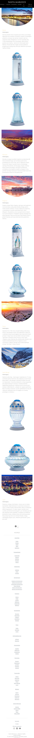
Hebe (17, 598)
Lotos (17, 631)
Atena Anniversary (17, 587)
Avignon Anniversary (17, 581)
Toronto (17, 614)
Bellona (17, 605)
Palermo (17, 697)
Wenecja (17, 699)
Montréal (17, 615)
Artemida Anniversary (17, 584)
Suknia (17, 557)
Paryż (17, 681)
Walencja (17, 650)
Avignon (17, 680)
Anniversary (17, 577)
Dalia (17, 628)
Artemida (17, 555)
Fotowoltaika (17, 552)
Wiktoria (17, 602)
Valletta (17, 559)
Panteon (17, 593)
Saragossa (17, 652)
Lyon (17, 685)
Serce (17, 710)
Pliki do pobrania (17, 726)
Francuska (17, 673)
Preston (17, 666)
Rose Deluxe (17, 586)
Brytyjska (17, 658)
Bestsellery (14, 4)
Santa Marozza (17, 703)
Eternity (17, 641)
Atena (17, 562)
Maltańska (17, 566)
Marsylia (17, 678)
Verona (17, 694)
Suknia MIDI (17, 708)
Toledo (17, 653)
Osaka (17, 543)
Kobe (17, 541)
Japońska (17, 538)
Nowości (8, 4)
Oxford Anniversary (17, 582)
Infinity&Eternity (17, 636)
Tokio (17, 544)
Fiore (17, 625)
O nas (24, 5)
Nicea (17, 676)
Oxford (17, 668)
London (17, 664)
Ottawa (17, 620)
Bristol (17, 661)
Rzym (17, 692)
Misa (17, 712)
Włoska (17, 689)
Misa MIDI (17, 713)
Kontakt (19, 4)
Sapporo (17, 548)
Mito (17, 546)
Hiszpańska (17, 645)
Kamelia (17, 630)
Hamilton (17, 619)
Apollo (17, 600)
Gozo (17, 571)
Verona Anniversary (17, 589)
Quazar (17, 560)
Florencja (17, 696)
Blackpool (17, 663)
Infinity (17, 639)
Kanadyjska (17, 610)
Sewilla (17, 648)
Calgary (17, 617)
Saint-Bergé (17, 683)
